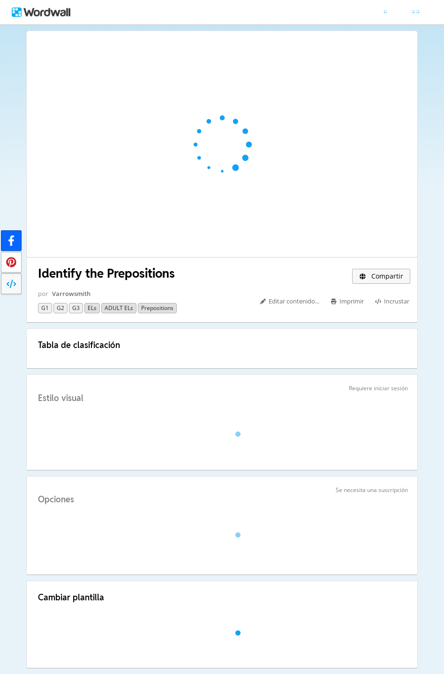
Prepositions (157, 308)
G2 (60, 308)
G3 (76, 308)
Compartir (381, 276)
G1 (45, 308)
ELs (92, 308)
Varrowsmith (71, 293)
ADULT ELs (119, 308)
